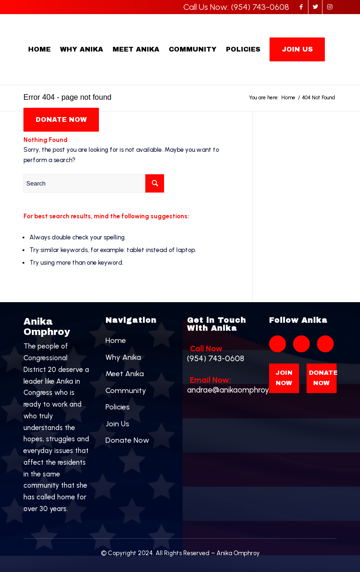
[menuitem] (39, 50)
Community (125, 390)
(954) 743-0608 (221, 353)
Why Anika (123, 357)
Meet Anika (124, 373)
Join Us (117, 423)
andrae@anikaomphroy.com (221, 384)
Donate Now (127, 440)
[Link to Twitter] (315, 7)
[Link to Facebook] (301, 7)
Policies (117, 406)
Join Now (284, 378)
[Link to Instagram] (329, 7)
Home (115, 340)
